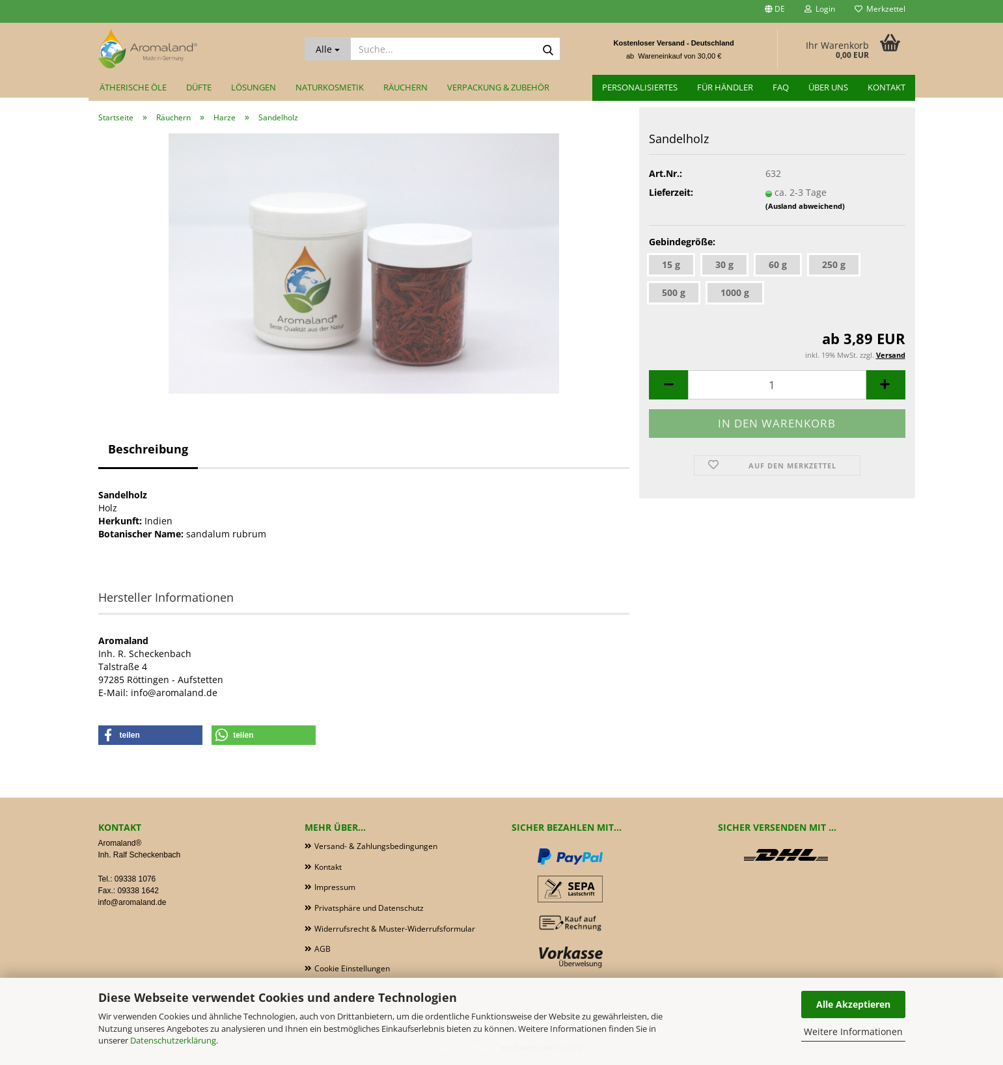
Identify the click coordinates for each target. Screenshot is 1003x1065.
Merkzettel (880, 8)
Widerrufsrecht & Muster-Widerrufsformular (394, 928)
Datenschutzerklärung (173, 1040)
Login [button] (819, 8)
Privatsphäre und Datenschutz (369, 907)
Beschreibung (148, 449)
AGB (322, 948)
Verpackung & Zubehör (498, 87)
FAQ (781, 87)
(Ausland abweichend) (805, 206)
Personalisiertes (640, 87)
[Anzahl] (777, 384)
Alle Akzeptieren (853, 1004)
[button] (775, 11)
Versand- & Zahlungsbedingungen (375, 846)
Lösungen (253, 87)
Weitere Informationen (853, 1031)
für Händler (725, 87)
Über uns (828, 87)
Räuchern (405, 87)
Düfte (199, 87)
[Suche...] (328, 49)
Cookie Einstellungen (352, 968)
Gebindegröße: (682, 242)
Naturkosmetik (329, 87)
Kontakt (886, 87)
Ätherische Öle (133, 87)
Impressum (334, 887)
